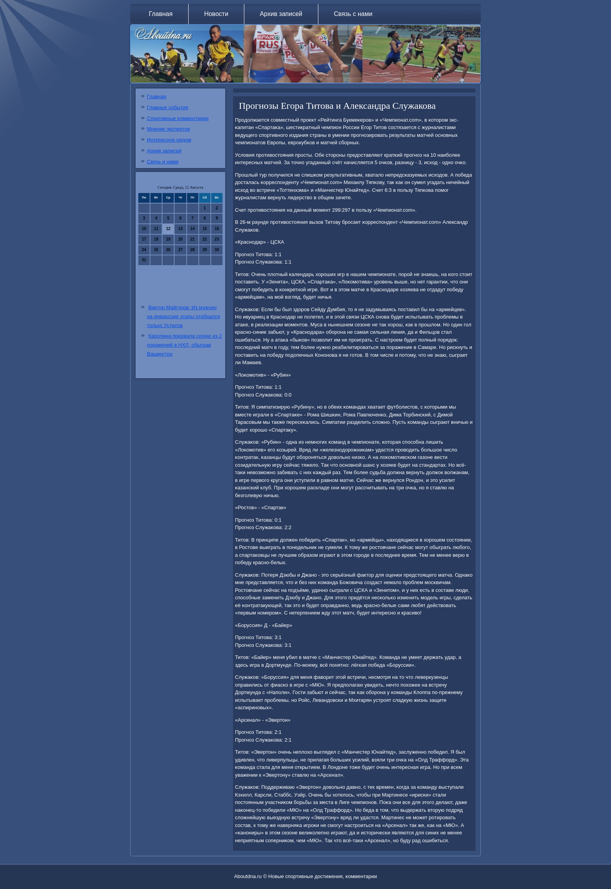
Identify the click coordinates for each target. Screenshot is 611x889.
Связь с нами (353, 14)
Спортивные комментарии (177, 118)
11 (156, 229)
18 (156, 239)
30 (217, 250)
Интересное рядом (169, 140)
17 (144, 239)
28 (193, 250)
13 (180, 229)
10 (144, 229)
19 (168, 239)
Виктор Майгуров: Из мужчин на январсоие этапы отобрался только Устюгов (183, 316)
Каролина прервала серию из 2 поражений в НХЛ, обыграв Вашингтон (184, 345)
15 (205, 229)
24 (144, 250)
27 (180, 250)
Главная (161, 14)
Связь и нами (162, 162)
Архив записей (281, 14)
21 (193, 239)
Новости (216, 14)
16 (217, 229)
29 (205, 250)
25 (156, 250)
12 (168, 229)
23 (217, 239)
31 (144, 260)
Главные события (167, 107)
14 (193, 229)
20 (180, 239)
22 (205, 239)
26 (168, 250)
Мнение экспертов (168, 129)
